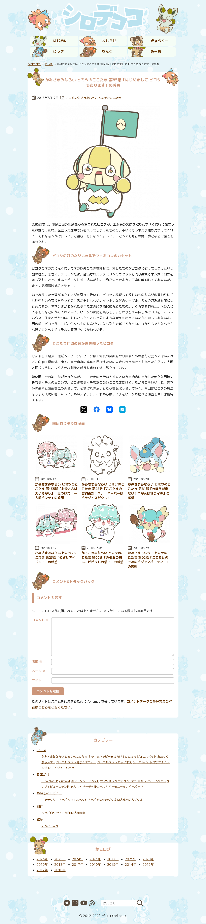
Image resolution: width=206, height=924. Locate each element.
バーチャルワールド (95, 787)
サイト (36, 680)
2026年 (42, 859)
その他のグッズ (106, 800)
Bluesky (109, 409)
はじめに (60, 40)
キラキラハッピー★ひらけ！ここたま (112, 757)
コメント (40, 620)
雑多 (40, 819)
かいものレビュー (49, 793)
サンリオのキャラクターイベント (145, 781)
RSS (92, 903)
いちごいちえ (49, 781)
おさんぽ (64, 781)
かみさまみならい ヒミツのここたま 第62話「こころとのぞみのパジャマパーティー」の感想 (149, 560)
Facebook (96, 409)
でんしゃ (76, 787)
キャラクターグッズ (54, 800)
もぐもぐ (137, 787)
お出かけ (43, 774)
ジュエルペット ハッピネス (114, 762)
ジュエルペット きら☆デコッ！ (76, 762)
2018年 (60, 864)
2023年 (95, 859)
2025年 (60, 859)
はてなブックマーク (122, 409)
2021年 (130, 859)
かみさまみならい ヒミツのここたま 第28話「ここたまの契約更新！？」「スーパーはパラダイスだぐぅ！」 (102, 491)
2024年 (77, 859)
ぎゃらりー (159, 40)
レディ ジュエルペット (62, 768)
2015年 (112, 864)
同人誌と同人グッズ (129, 800)
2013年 (148, 864)
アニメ (70, 98)
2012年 (42, 870)
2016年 (95, 864)
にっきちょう (49, 826)
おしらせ (109, 40)
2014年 (130, 864)
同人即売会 (78, 813)
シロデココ (34, 64)
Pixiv (75, 903)
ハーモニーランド (120, 787)
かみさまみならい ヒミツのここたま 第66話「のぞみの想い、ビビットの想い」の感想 (102, 557)
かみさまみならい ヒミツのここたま (98, 98)
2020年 (148, 859)
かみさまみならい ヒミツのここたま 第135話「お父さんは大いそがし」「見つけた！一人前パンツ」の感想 (56, 491)
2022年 (112, 859)
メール (39, 671)
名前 (37, 661)
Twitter (83, 409)
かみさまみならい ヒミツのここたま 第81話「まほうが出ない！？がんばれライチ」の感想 (149, 491)
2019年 (42, 864)
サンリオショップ (111, 781)
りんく (107, 51)
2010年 (60, 870)
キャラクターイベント (85, 781)
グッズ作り (48, 813)
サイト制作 (63, 813)
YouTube (83, 903)
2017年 (77, 864)
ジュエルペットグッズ (82, 800)
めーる (155, 51)
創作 (40, 806)
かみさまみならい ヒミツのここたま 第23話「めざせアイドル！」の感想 (56, 557)
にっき (58, 51)
